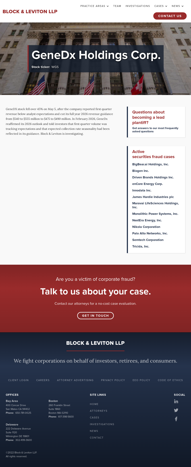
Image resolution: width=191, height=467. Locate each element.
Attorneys (98, 411)
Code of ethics (170, 380)
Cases (94, 418)
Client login (18, 380)
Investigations (138, 6)
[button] (94, 6)
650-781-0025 (23, 413)
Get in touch (95, 315)
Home (94, 404)
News (94, 431)
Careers (43, 380)
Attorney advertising (75, 380)
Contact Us (170, 16)
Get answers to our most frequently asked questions (155, 130)
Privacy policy (113, 380)
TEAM (117, 6)
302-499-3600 (23, 440)
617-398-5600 (66, 417)
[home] (30, 11)
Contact (97, 438)
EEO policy (141, 380)
